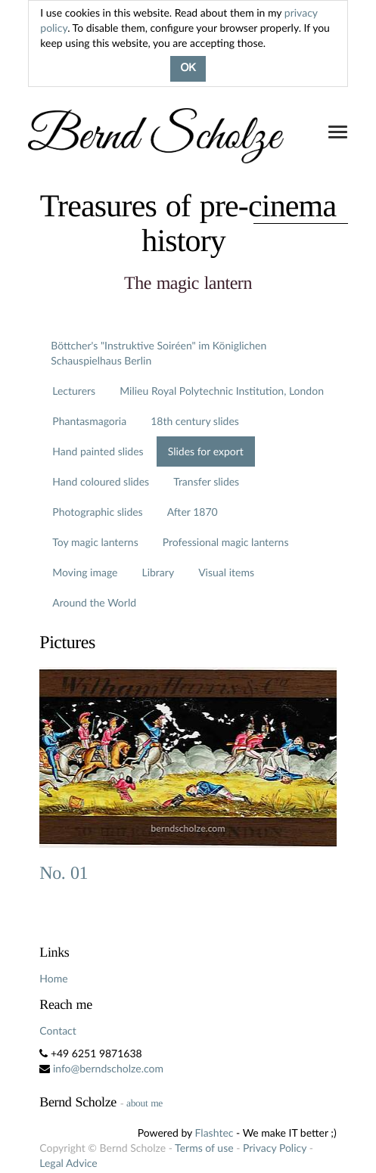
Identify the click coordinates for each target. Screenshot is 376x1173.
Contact (57, 1030)
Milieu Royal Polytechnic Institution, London (222, 390)
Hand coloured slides (100, 481)
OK (187, 69)
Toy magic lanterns (95, 541)
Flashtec (214, 1132)
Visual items (226, 572)
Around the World (94, 602)
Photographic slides (97, 511)
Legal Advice (68, 1162)
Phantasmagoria (89, 420)
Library (157, 572)
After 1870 (192, 511)
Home (53, 978)
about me (144, 1103)
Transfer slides (206, 481)
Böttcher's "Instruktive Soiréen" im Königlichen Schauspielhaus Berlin (158, 353)
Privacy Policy (274, 1147)
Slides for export (206, 451)
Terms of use (204, 1147)
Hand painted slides (97, 451)
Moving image (84, 572)
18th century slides (195, 420)
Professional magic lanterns (226, 541)
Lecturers (73, 390)
